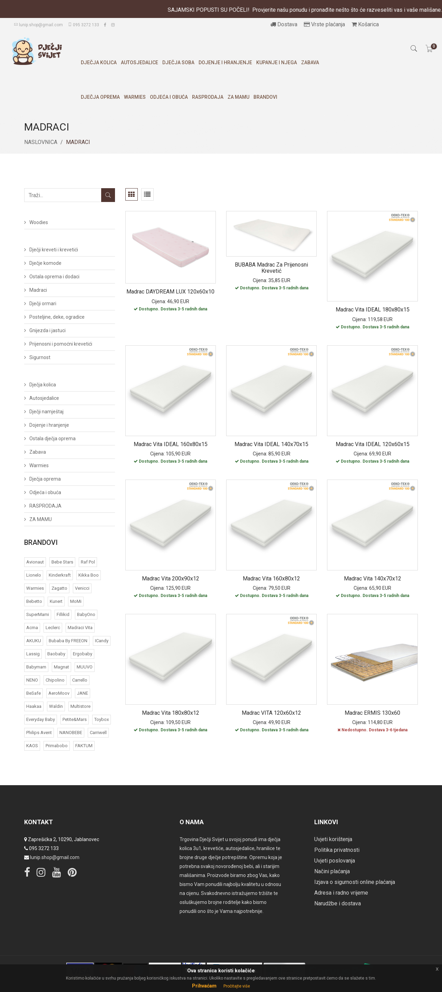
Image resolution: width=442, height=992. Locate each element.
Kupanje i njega (276, 62)
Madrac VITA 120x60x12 (271, 713)
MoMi (75, 601)
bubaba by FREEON (68, 640)
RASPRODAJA (207, 97)
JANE (82, 693)
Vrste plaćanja (324, 24)
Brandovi (265, 97)
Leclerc (53, 627)
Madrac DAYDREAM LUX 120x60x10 (170, 291)
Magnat (61, 667)
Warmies (135, 97)
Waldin (56, 706)
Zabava (310, 62)
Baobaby (56, 653)
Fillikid (63, 614)
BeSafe (33, 693)
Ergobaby (82, 653)
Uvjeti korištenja (333, 839)
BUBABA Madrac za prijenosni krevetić (271, 267)
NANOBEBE (70, 732)
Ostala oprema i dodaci (54, 276)
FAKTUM (84, 745)
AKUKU (33, 640)
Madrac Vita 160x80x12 (271, 578)
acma (32, 627)
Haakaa (33, 706)
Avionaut (35, 562)
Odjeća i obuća (169, 97)
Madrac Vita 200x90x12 (170, 578)
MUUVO (85, 667)
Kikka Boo (88, 575)
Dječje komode (45, 263)
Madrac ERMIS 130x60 (372, 713)
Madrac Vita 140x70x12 (372, 578)
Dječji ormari (42, 303)
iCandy (101, 640)
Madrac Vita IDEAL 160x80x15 (171, 444)
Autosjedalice (139, 62)
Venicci (82, 588)
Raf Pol (88, 562)
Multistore (80, 706)
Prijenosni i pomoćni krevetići (60, 344)
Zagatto (59, 588)
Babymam (36, 667)
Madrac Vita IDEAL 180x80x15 (373, 309)
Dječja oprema (100, 97)
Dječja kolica (99, 62)
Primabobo (57, 745)
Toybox (101, 719)
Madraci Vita (80, 627)
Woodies (38, 222)
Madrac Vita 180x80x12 (170, 713)
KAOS (32, 745)
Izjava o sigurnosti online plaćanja (354, 882)
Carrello (79, 680)
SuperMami (37, 614)
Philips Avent (39, 732)
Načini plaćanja (332, 871)
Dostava (283, 24)
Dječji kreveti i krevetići (53, 249)
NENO (32, 680)
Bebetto (34, 601)
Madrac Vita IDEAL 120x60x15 (373, 444)
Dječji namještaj (46, 411)
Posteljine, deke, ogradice (57, 317)
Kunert (56, 601)
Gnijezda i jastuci (47, 330)
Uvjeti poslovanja (334, 860)
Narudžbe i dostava (337, 903)
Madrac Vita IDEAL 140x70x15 (271, 444)
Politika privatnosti (336, 850)
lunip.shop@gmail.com (38, 24)
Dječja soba (178, 62)
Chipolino (55, 680)
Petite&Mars (75, 719)
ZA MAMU (238, 97)
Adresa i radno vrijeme (341, 892)
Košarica (365, 24)
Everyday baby (40, 719)
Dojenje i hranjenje (225, 62)
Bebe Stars (62, 562)
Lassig (33, 653)
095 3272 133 (83, 24)
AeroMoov (58, 693)
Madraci (38, 290)
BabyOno (86, 614)
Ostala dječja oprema (52, 438)
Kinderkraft (60, 575)
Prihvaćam (204, 986)
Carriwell (98, 732)
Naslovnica (40, 142)
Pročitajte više (236, 986)
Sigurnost (39, 357)
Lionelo (33, 575)
